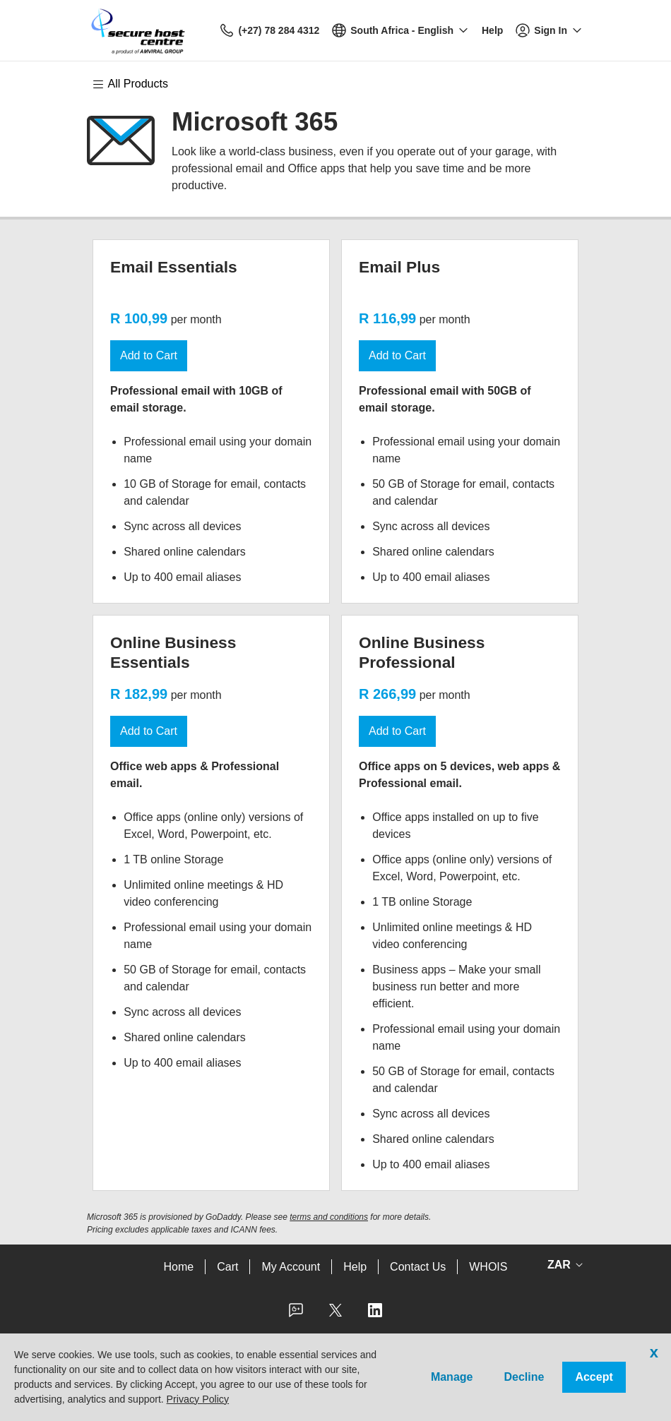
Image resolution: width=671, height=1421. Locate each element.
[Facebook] (295, 1315)
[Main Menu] (137, 84)
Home (179, 1267)
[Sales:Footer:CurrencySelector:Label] (562, 1265)
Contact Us (418, 1267)
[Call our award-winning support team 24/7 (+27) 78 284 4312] (492, 31)
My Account (290, 1267)
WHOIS (488, 1267)
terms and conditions (329, 1217)
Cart (227, 1267)
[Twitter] (335, 1315)
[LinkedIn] (375, 1315)
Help (355, 1267)
